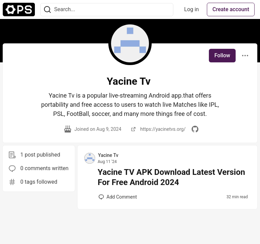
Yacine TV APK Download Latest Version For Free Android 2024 (171, 177)
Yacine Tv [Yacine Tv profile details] (108, 155)
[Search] (47, 9)
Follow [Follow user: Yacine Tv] (222, 55)
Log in (191, 9)
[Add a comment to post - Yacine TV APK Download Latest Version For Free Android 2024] (117, 196)
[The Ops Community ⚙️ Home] (19, 9)
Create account (230, 9)
